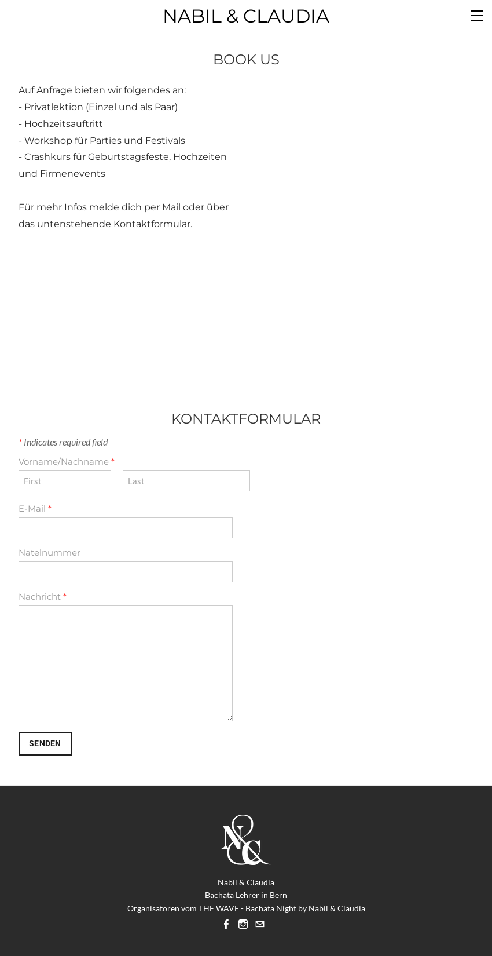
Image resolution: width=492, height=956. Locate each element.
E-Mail (35, 508)
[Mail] (260, 923)
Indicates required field (63, 441)
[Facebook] (226, 923)
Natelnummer (49, 552)
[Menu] (477, 14)
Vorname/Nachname (67, 461)
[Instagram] (243, 923)
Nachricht (43, 596)
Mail (172, 207)
